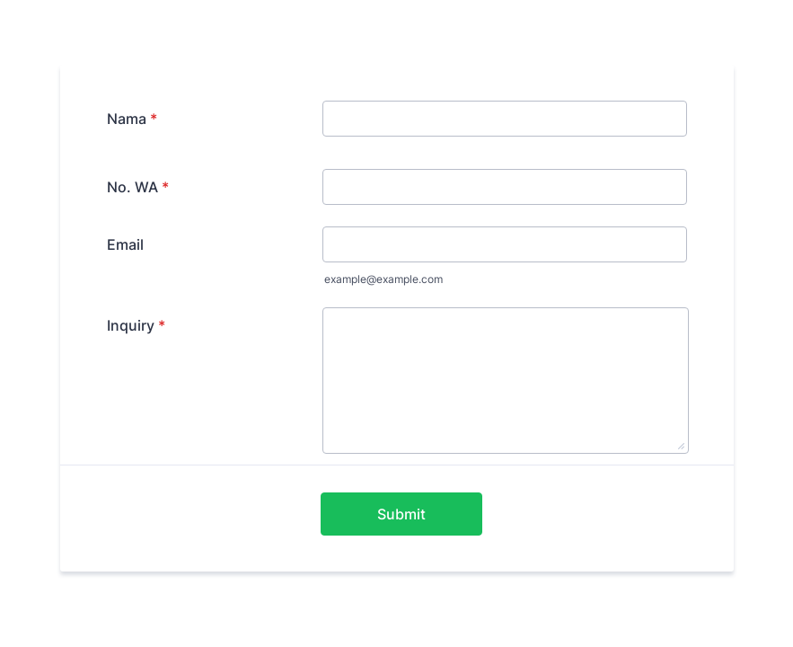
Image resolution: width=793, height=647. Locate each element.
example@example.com (383, 279)
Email (125, 244)
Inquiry (136, 325)
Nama (132, 119)
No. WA (138, 187)
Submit (401, 514)
